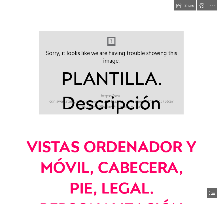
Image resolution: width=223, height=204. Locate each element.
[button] (185, 5)
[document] (111, 102)
